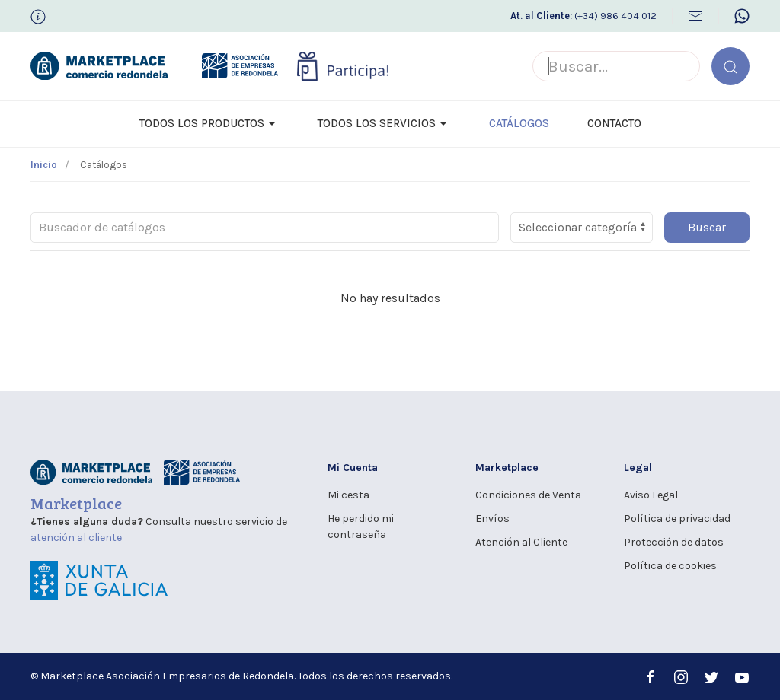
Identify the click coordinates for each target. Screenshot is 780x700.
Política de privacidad (677, 518)
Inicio (43, 164)
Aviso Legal (651, 494)
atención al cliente (76, 537)
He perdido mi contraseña (361, 526)
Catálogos (519, 123)
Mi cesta (348, 494)
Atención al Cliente (521, 542)
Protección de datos (674, 542)
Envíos (492, 518)
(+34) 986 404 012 (583, 15)
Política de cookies (670, 565)
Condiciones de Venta (528, 494)
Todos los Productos (209, 124)
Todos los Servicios (384, 124)
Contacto (614, 123)
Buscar (707, 227)
